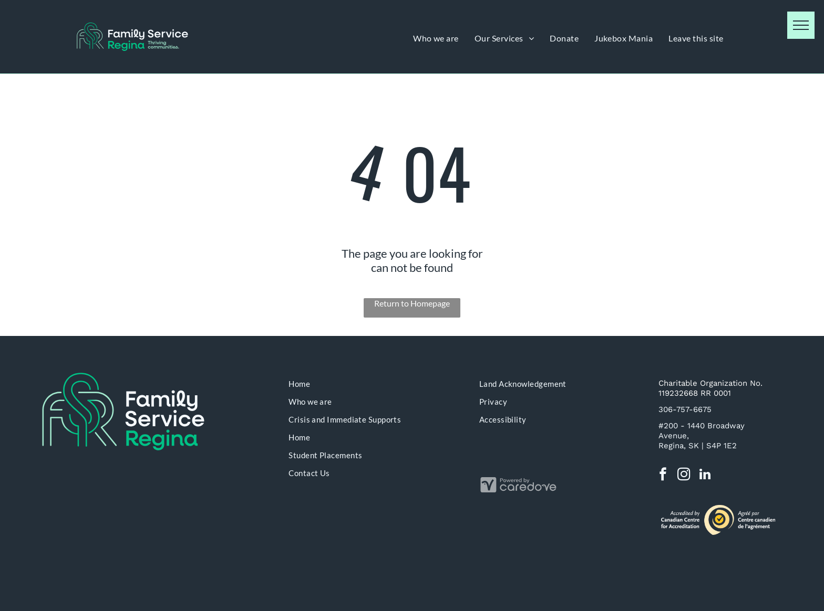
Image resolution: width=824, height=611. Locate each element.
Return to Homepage (412, 303)
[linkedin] (705, 476)
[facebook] (663, 476)
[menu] (801, 25)
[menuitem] (436, 38)
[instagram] (684, 476)
